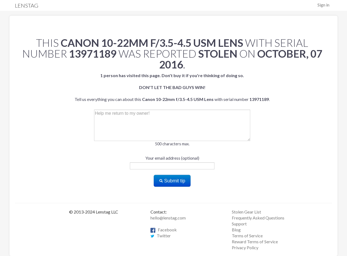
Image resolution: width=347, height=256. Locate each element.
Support (239, 223)
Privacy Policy (245, 247)
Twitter (160, 235)
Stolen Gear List (246, 211)
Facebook (163, 229)
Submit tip (172, 180)
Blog (236, 229)
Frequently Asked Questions (258, 217)
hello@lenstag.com (168, 217)
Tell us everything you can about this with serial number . (172, 87)
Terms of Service (247, 235)
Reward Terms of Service (255, 241)
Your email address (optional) (172, 157)
